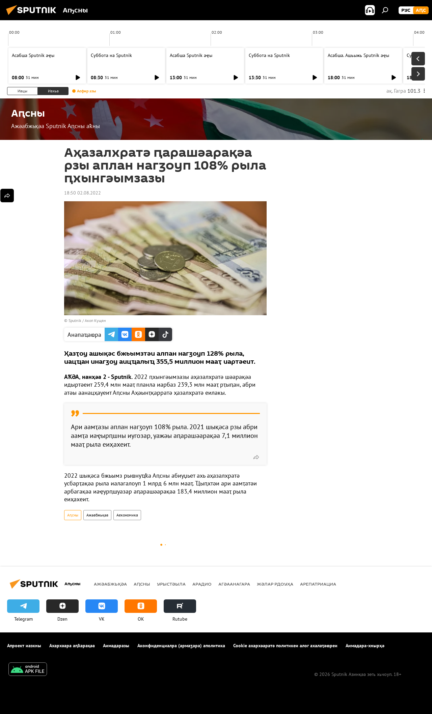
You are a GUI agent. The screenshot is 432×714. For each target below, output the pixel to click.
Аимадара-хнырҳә (365, 646)
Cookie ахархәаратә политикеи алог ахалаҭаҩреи (285, 646)
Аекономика (127, 514)
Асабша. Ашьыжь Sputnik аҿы (358, 55)
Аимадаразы (116, 646)
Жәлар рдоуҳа (275, 584)
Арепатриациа (318, 584)
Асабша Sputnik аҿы (33, 55)
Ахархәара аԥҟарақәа (72, 646)
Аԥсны (72, 514)
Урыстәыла (171, 584)
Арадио (202, 584)
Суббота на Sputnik (111, 55)
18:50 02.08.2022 (82, 193)
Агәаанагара (234, 584)
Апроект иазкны (24, 646)
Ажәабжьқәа (97, 514)
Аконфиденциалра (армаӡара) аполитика (181, 646)
